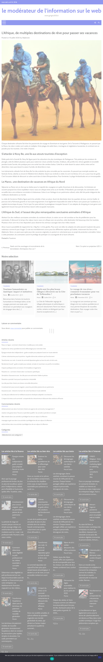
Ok (52, 659)
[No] (99, 657)
